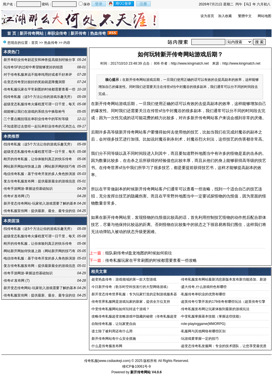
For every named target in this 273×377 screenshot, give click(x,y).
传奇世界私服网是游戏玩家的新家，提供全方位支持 (131, 302)
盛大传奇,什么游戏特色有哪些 (203, 287)
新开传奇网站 (32, 33)
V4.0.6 (157, 372)
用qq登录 (121, 3)
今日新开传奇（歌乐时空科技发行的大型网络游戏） (131, 287)
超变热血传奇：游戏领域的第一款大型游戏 (124, 279)
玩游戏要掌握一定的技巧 (200, 339)
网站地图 (264, 16)
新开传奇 (78, 33)
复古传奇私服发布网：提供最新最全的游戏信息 (39, 181)
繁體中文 (245, 16)
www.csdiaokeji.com (114, 361)
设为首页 (207, 16)
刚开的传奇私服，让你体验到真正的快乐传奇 (38, 159)
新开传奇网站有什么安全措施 (114, 339)
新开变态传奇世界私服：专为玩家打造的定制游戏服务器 (134, 294)
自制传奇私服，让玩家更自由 (114, 324)
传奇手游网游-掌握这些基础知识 (28, 189)
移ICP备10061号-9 (136, 366)
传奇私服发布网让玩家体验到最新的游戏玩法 (215, 309)
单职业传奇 (57, 33)
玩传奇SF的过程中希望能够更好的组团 (33, 67)
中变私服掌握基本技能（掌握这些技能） (212, 316)
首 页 (11, 33)
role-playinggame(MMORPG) (203, 324)
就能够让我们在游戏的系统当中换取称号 (34, 112)
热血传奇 (98, 33)
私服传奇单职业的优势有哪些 (203, 294)
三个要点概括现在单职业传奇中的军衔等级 (36, 119)
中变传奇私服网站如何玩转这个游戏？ (121, 309)
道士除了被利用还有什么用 (112, 331)
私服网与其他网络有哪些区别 (203, 331)
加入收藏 (225, 16)
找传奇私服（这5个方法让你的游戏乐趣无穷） (39, 97)
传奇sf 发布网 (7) (17, 196)
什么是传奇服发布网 (107, 346)
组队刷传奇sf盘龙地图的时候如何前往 (138, 253)
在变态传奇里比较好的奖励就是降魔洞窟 (34, 82)
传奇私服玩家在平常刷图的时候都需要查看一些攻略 (151, 260)
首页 (34, 43)
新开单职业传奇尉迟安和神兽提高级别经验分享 (39, 60)
